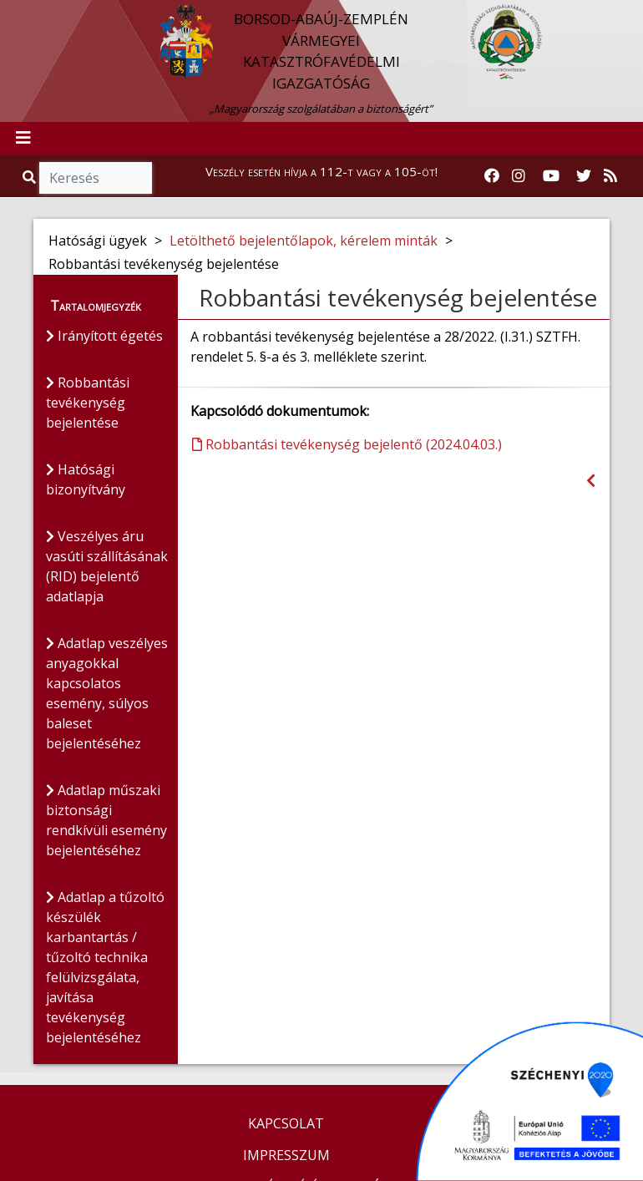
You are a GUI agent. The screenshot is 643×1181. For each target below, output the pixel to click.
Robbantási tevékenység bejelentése (87, 402)
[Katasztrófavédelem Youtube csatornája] (551, 176)
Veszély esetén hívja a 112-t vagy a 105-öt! (321, 171)
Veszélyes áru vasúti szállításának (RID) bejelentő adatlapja (107, 566)
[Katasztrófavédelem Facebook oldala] (492, 176)
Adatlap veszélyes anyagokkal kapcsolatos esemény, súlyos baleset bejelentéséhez (107, 693)
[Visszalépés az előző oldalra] (591, 481)
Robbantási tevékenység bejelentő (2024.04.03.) (347, 444)
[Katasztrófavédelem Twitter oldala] (584, 176)
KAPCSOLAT (286, 1123)
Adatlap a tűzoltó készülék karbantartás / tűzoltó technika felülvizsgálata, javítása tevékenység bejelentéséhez (105, 967)
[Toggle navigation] (23, 138)
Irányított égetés (104, 336)
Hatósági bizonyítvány (85, 479)
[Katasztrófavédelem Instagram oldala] (518, 176)
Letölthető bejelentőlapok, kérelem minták (304, 240)
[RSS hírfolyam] (610, 176)
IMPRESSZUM (286, 1155)
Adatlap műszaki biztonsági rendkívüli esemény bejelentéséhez (106, 820)
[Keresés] (95, 178)
